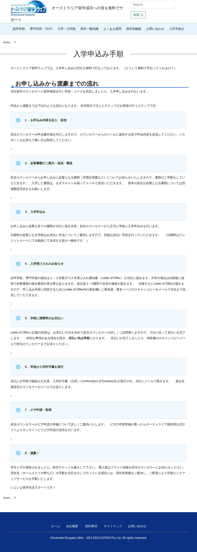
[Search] (153, 4)
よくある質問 (112, 28)
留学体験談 (133, 28)
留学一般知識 (89, 28)
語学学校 (19, 28)
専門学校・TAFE (41, 28)
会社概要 (72, 526)
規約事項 (91, 526)
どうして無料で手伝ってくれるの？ (150, 68)
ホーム (55, 526)
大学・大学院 (66, 28)
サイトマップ (113, 526)
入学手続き (176, 28)
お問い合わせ (155, 28)
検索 (138, 14)
